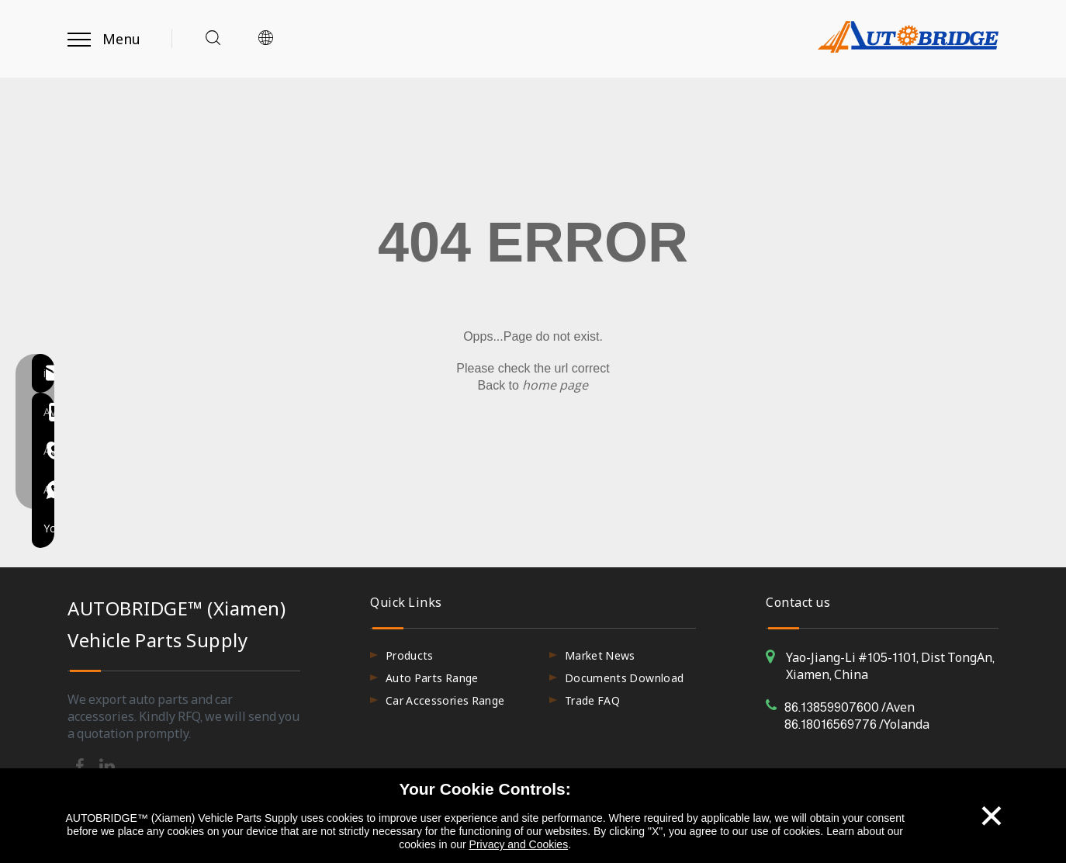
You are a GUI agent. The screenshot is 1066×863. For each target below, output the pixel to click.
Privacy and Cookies (519, 844)
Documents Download (624, 678)
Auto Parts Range (432, 678)
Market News (600, 655)
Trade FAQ (592, 700)
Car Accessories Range (445, 700)
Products (410, 655)
